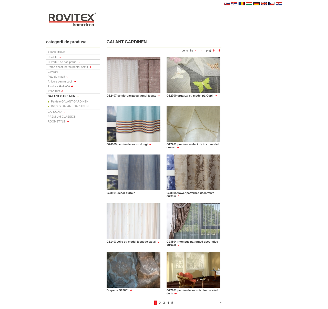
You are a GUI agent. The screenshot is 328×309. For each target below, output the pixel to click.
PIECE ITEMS (57, 52)
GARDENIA (55, 111)
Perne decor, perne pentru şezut (68, 66)
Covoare (53, 71)
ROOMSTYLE (56, 121)
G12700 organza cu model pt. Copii (190, 95)
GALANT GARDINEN (61, 96)
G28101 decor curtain (121, 192)
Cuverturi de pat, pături (62, 62)
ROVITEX (54, 91)
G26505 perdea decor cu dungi (127, 144)
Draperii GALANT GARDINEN (70, 106)
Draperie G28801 (118, 290)
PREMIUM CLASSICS (62, 116)
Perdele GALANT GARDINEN (69, 101)
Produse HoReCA (59, 86)
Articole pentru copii (60, 81)
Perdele (52, 57)
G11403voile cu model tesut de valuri (131, 241)
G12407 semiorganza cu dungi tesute (131, 95)
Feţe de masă (56, 76)
